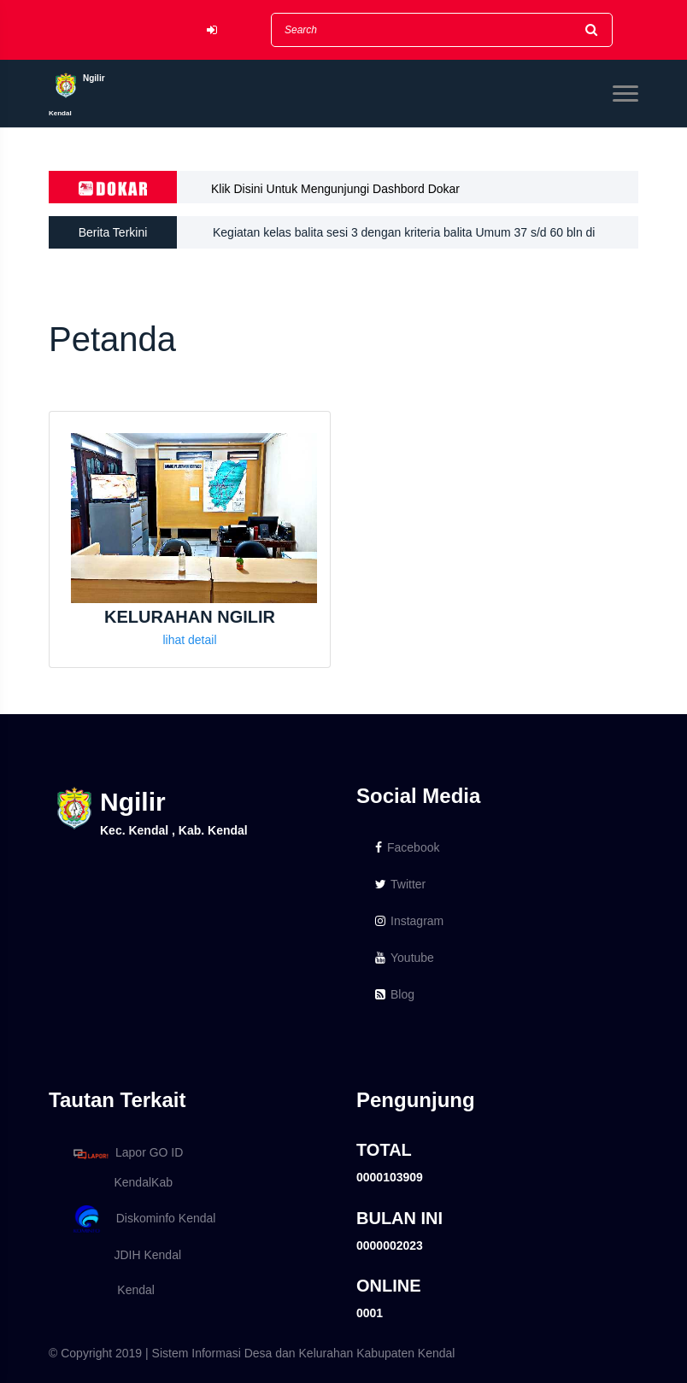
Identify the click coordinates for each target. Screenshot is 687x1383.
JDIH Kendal (124, 1255)
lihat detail (189, 640)
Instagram (409, 921)
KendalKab (120, 1182)
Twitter (400, 884)
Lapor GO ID (127, 1153)
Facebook (407, 847)
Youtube (404, 957)
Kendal (111, 1290)
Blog (394, 994)
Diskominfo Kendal (143, 1219)
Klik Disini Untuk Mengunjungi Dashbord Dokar (335, 189)
